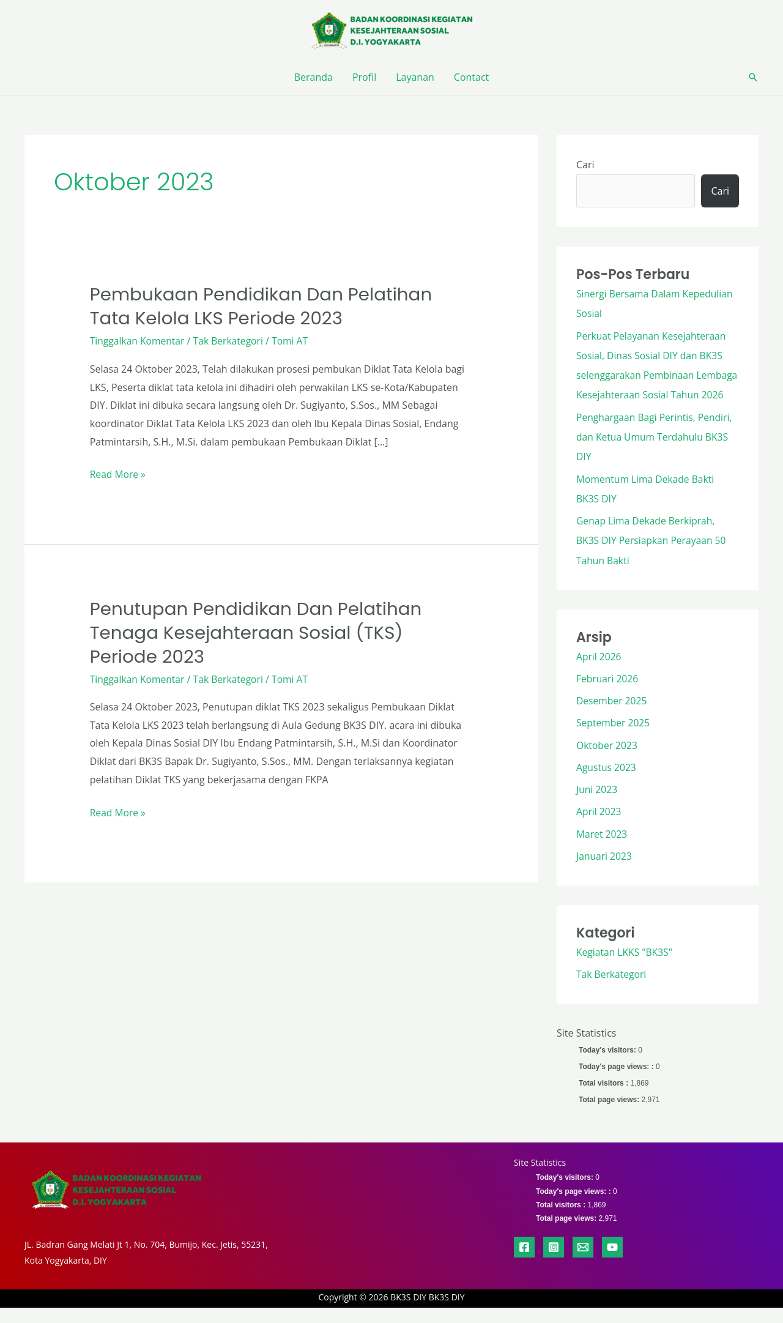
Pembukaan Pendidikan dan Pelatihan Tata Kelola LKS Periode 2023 (265, 306)
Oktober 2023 (607, 762)
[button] (753, 77)
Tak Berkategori (231, 341)
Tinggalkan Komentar (138, 341)
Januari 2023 (604, 872)
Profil (364, 77)
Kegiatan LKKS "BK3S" (625, 967)
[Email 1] (583, 1261)
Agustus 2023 (606, 784)
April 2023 (599, 828)
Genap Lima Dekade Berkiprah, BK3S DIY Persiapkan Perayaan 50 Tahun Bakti (652, 558)
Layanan (415, 77)
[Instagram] (553, 1261)
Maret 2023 (602, 850)
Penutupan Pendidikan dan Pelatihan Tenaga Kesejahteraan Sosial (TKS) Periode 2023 (259, 632)
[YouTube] (612, 1261)
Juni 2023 (597, 806)
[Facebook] (524, 1261)
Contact (471, 77)
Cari (585, 164)
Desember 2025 (612, 718)
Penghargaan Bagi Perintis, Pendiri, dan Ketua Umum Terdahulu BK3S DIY (656, 455)
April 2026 (599, 673)
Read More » (118, 473)
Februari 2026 (608, 695)
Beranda (313, 77)
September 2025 (613, 740)
